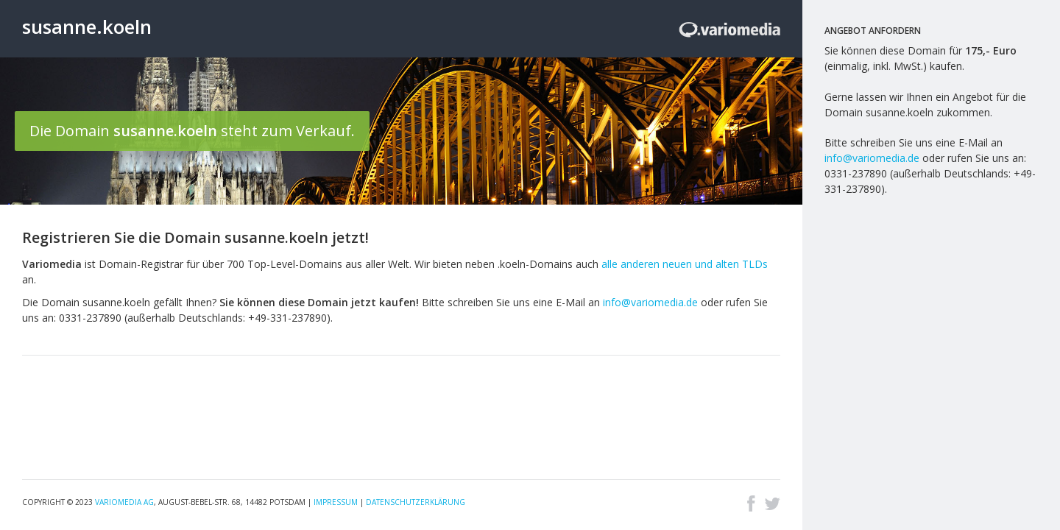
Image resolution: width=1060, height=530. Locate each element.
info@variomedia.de (650, 302)
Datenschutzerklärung (415, 502)
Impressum (336, 502)
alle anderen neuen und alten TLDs (684, 264)
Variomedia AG (124, 502)
